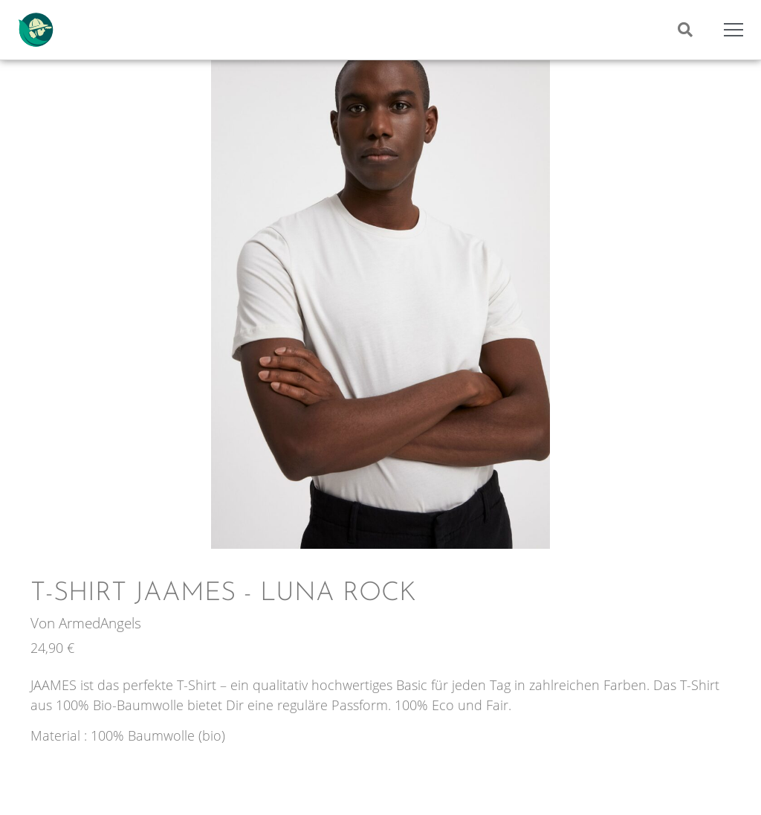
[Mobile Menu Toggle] (733, 29)
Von (44, 623)
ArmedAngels (100, 623)
